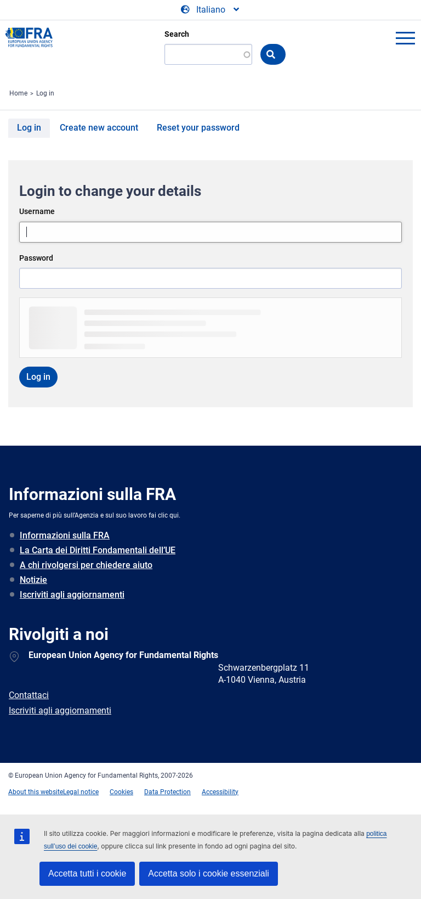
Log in (45, 93)
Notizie (33, 580)
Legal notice (81, 792)
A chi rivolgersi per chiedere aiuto (86, 565)
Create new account (99, 127)
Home (18, 93)
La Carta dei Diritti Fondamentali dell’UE (97, 550)
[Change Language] (210, 10)
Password (36, 258)
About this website (35, 792)
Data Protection (167, 792)
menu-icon (405, 37)
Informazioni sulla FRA (65, 535)
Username (37, 211)
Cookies (121, 792)
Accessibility (220, 792)
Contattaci (29, 695)
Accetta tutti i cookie (87, 873)
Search (176, 34)
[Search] (208, 54)
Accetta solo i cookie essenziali (208, 873)
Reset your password (198, 127)
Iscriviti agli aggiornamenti (72, 594)
